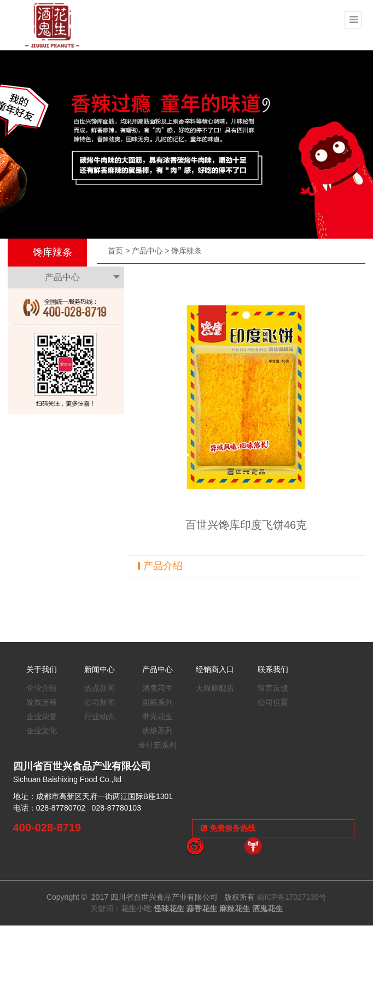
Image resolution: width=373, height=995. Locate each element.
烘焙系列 (157, 730)
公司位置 (273, 702)
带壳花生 (157, 716)
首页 (115, 250)
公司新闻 (99, 702)
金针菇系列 (157, 745)
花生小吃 (136, 908)
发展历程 (41, 702)
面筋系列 (157, 702)
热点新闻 (99, 688)
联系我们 (273, 669)
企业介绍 (41, 688)
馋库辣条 (186, 250)
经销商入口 (215, 669)
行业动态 (99, 716)
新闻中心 (99, 669)
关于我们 (41, 669)
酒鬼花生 (157, 688)
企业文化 (41, 730)
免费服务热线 (228, 828)
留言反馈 (273, 688)
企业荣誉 (41, 716)
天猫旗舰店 (215, 688)
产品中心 (147, 250)
